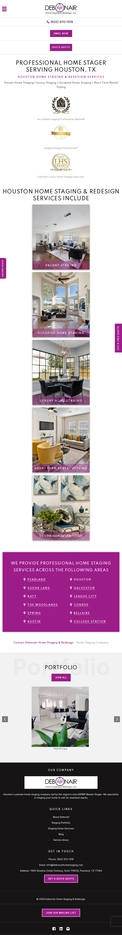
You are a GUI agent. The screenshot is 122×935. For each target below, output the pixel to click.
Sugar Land (38, 588)
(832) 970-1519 (62, 22)
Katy (32, 596)
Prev (5, 719)
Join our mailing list (61, 912)
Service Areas (61, 840)
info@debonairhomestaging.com (64, 865)
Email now (61, 33)
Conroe (81, 605)
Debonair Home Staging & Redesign (65, 899)
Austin (34, 621)
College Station (90, 621)
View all (61, 677)
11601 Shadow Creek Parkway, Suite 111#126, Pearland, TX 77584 (66, 870)
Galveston (84, 588)
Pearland (36, 579)
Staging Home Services (61, 828)
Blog (61, 834)
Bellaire (82, 613)
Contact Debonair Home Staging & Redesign (43, 642)
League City (85, 596)
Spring (34, 613)
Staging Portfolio (61, 822)
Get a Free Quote (118, 338)
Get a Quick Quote (61, 878)
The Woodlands (42, 605)
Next (117, 719)
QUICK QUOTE (61, 47)
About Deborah (61, 817)
